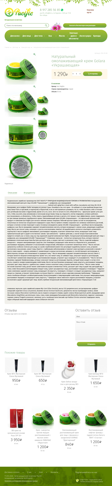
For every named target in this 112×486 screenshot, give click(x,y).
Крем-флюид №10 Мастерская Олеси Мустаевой (95, 376)
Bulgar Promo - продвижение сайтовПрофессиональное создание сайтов (91, 480)
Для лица (27, 36)
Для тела (38, 36)
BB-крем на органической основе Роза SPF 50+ (16, 433)
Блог (41, 472)
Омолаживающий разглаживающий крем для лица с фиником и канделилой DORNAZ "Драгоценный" (69, 435)
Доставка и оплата (12, 472)
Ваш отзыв (80, 322)
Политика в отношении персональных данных (21, 481)
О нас (29, 472)
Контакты (54, 472)
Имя (78, 317)
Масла (62, 36)
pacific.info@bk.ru (46, 13)
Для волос (15, 36)
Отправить (91, 344)
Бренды (97, 36)
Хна (50, 36)
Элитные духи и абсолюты (73, 36)
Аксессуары (85, 36)
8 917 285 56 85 (50, 10)
